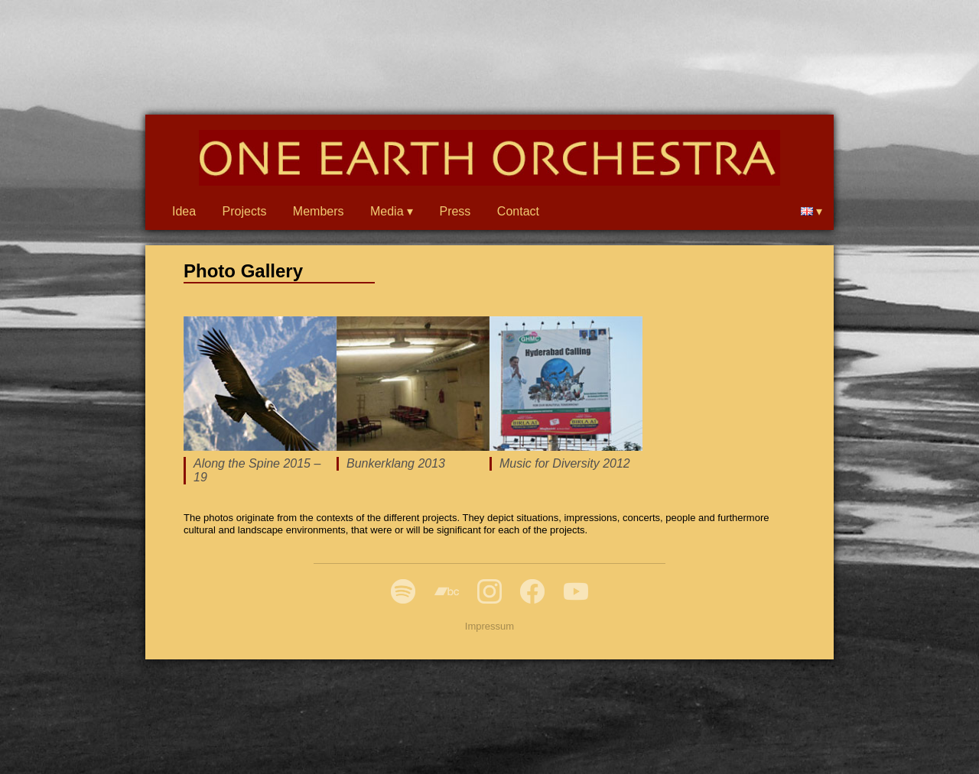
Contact (518, 211)
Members (318, 211)
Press (454, 211)
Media (387, 211)
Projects (245, 211)
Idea (184, 211)
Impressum (489, 626)
